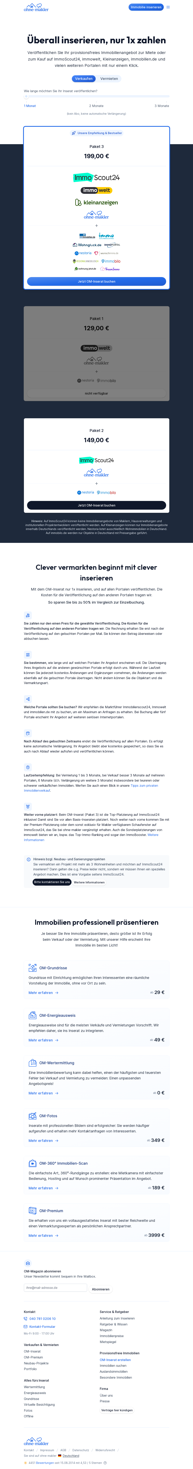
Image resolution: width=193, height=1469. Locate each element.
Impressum (47, 1448)
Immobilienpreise (112, 1334)
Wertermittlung (34, 1385)
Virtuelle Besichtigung (39, 1402)
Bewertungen (45, 1460)
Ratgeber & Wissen (113, 1322)
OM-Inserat (32, 1349)
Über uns (106, 1393)
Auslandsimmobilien (114, 1369)
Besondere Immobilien (116, 1375)
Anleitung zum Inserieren (117, 1316)
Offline (28, 1414)
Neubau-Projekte (36, 1361)
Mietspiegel (108, 1340)
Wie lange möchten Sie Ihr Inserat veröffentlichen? (60, 91)
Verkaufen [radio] (83, 79)
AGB (63, 1448)
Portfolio (30, 1367)
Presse (105, 1399)
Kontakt (29, 1448)
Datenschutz (80, 1448)
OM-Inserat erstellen (115, 1358)
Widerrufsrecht (105, 1448)
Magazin (106, 1328)
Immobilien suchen (113, 1363)
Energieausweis (35, 1391)
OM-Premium (33, 1355)
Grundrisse (31, 1397)
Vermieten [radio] (109, 79)
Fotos (28, 1408)
